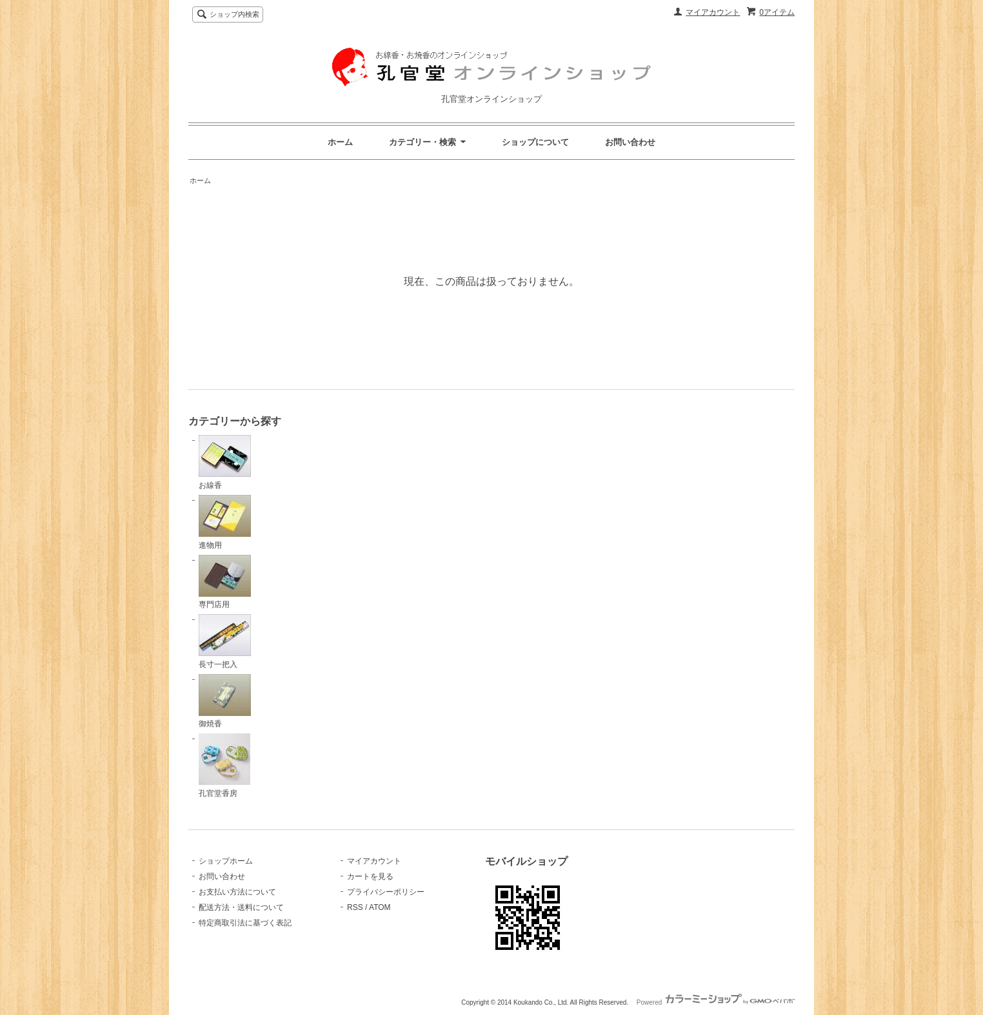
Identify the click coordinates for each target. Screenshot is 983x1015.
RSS (355, 907)
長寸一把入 (225, 641)
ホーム (340, 142)
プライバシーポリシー (385, 891)
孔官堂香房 (224, 765)
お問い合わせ (630, 142)
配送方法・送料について (241, 907)
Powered (716, 1002)
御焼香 (225, 701)
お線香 (225, 462)
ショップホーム (226, 860)
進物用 (225, 522)
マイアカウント (713, 12)
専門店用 (225, 582)
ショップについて (535, 142)
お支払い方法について (237, 891)
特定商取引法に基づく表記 (245, 922)
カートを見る (370, 876)
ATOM (380, 907)
